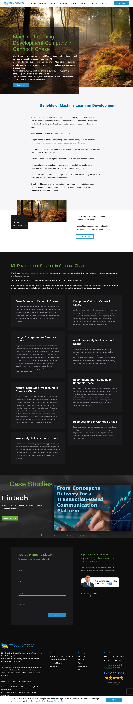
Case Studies (83, 666)
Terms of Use (16, 681)
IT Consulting (54, 666)
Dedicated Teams (56, 663)
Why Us (81, 660)
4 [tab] (51, 535)
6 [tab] (57, 535)
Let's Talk (121, 3)
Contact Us (103, 3)
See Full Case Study (9, 518)
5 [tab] (54, 535)
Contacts (107, 653)
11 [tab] (73, 535)
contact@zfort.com (90, 596)
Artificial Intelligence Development (61, 656)
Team (80, 663)
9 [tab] (67, 535)
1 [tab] (41, 535)
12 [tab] (77, 535)
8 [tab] (64, 535)
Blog (79, 670)
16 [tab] (90, 535)
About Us (81, 656)
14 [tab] (83, 535)
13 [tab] (80, 535)
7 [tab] (60, 535)
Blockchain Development (58, 660)
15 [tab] (86, 535)
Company (81, 653)
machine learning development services (34, 273)
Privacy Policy (59, 701)
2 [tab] (44, 535)
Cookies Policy (26, 681)
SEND (57, 615)
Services (53, 653)
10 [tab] (70, 535)
